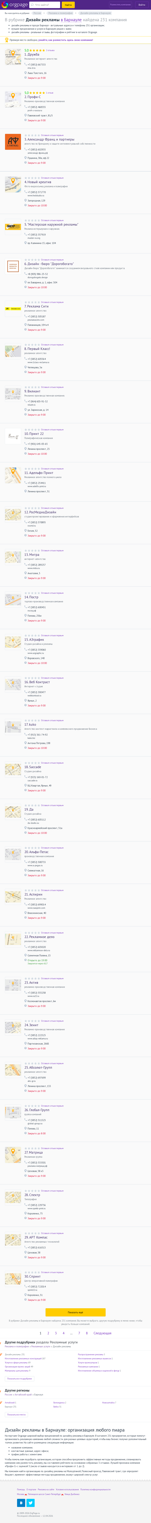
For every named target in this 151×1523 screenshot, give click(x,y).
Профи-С (32, 97)
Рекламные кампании (88, 1366)
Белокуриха (59, 1402)
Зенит (31, 1025)
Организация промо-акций (17, 1366)
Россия (8, 1394)
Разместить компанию (120, 4)
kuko (30, 724)
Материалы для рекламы (17, 1370)
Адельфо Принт (38, 473)
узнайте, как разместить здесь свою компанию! (65, 39)
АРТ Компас (35, 1237)
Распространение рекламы (90, 1354)
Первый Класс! (37, 349)
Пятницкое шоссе (36, 1494)
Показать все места (16, 1414)
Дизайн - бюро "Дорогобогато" (49, 264)
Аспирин (33, 894)
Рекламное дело (39, 937)
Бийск (56, 1406)
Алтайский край (23, 1394)
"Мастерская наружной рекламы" (51, 224)
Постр (31, 597)
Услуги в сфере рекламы (16, 1362)
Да (28, 809)
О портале (31, 1489)
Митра (31, 554)
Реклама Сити (36, 306)
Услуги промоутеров (87, 1362)
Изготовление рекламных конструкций (23, 1358)
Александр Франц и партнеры (49, 139)
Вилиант (32, 391)
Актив (31, 982)
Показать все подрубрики (19, 1378)
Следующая (102, 1333)
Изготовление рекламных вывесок (94, 1358)
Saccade (32, 767)
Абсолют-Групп (38, 1067)
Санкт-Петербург (53, 1494)
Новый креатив (37, 182)
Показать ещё (75, 1312)
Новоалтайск (108, 1402)
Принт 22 (34, 434)
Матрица (33, 1152)
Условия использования (67, 1489)
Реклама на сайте (46, 1489)
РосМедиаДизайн (40, 512)
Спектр (32, 1195)
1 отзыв (49, 92)
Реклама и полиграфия (17, 1346)
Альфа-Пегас (36, 852)
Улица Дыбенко (72, 1494)
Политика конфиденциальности (95, 1489)
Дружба (31, 54)
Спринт (32, 1276)
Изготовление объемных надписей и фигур (98, 1370)
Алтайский (10, 1402)
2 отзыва (50, 50)
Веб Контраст (37, 682)
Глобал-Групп (36, 1110)
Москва (20, 1494)
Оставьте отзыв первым (52, 135)
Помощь (21, 1489)
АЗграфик (34, 639)
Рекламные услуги (40, 1346)
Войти (142, 4)
